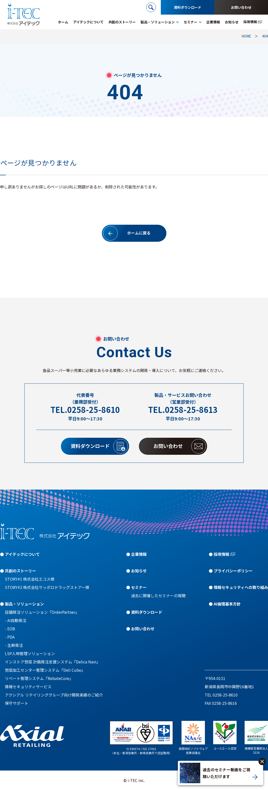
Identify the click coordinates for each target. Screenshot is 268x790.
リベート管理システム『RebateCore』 (39, 678)
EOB (11, 629)
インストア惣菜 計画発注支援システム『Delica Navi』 (52, 662)
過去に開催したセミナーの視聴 (158, 595)
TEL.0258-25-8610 (85, 409)
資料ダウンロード (187, 7)
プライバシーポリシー (233, 571)
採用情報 (221, 554)
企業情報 (139, 554)
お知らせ (139, 571)
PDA (11, 637)
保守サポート (16, 703)
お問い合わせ (241, 7)
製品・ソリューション (24, 604)
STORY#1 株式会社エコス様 (29, 579)
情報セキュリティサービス (28, 686)
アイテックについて (22, 554)
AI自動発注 (16, 620)
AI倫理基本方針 (227, 604)
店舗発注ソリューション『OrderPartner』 (42, 612)
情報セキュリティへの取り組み (241, 587)
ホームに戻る (127, 233)
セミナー (139, 587)
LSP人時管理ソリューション (30, 653)
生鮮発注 (15, 645)
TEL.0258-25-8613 (183, 409)
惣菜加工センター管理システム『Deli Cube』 (45, 670)
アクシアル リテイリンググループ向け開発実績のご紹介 (54, 695)
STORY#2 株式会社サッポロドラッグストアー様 (47, 587)
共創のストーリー (20, 571)
